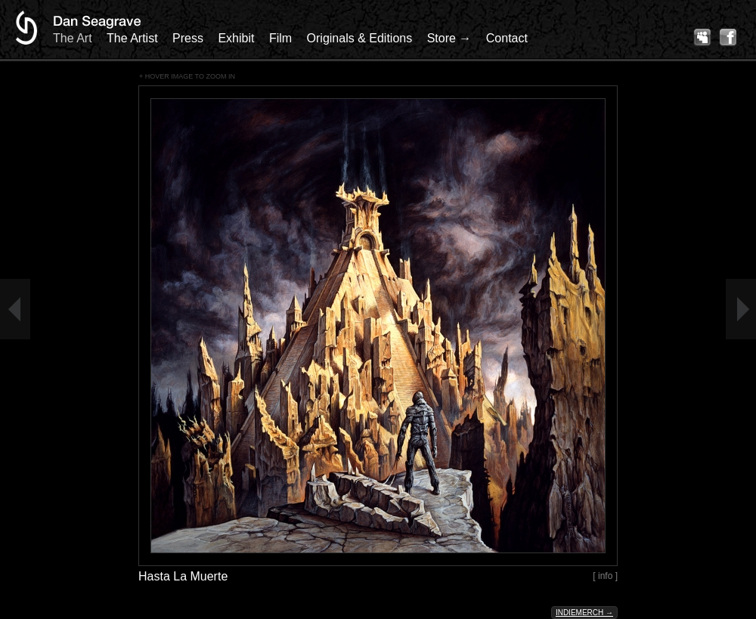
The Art (72, 38)
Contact (507, 38)
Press (187, 38)
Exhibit (236, 38)
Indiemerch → (584, 612)
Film (280, 38)
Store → (449, 38)
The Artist (132, 38)
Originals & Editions (360, 38)
